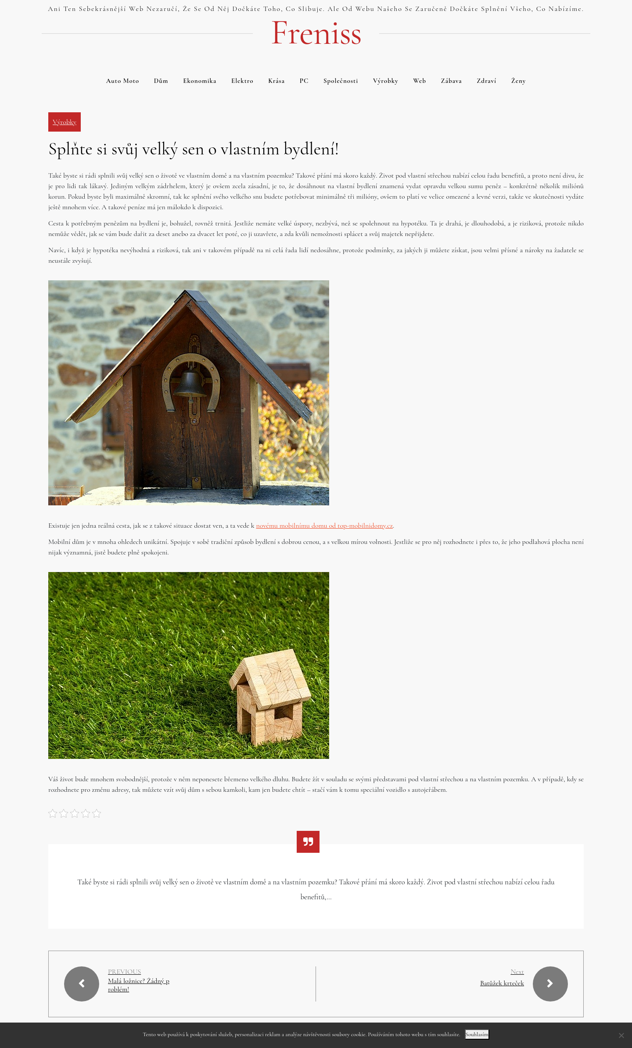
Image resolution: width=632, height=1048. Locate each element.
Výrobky (386, 81)
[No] (621, 1035)
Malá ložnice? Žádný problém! (138, 985)
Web (419, 81)
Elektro (242, 81)
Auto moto (122, 81)
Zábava (451, 81)
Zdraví (486, 81)
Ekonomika (199, 81)
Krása (276, 81)
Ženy (518, 81)
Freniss (315, 32)
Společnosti (340, 81)
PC (304, 81)
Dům (161, 81)
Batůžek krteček (502, 983)
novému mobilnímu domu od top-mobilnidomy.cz (324, 525)
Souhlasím (477, 1034)
